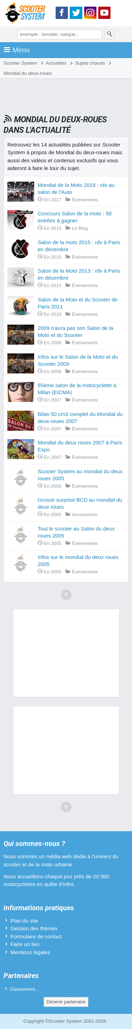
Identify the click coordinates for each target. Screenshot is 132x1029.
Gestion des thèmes (34, 928)
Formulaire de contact (36, 936)
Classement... (24, 989)
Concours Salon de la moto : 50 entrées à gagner (75, 216)
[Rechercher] (109, 34)
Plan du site (24, 921)
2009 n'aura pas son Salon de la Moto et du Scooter (75, 331)
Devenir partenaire (66, 1001)
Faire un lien (25, 944)
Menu (17, 50)
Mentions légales (30, 952)
